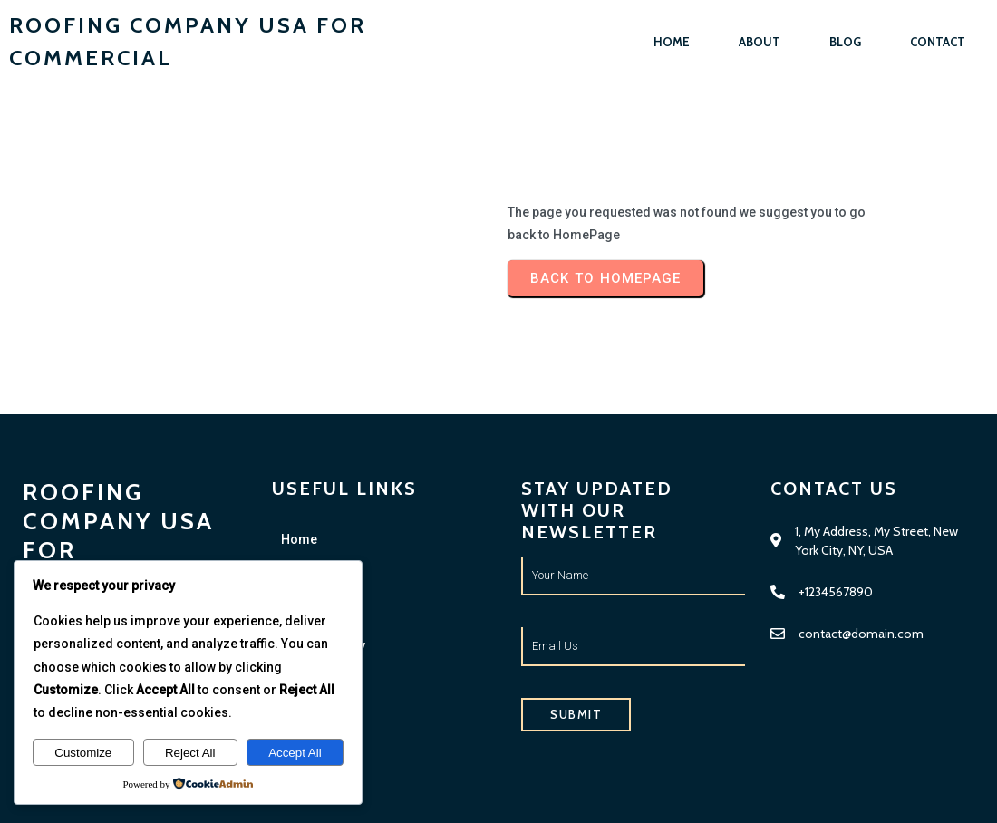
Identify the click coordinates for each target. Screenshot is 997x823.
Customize (82, 753)
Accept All (295, 753)
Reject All (190, 753)
